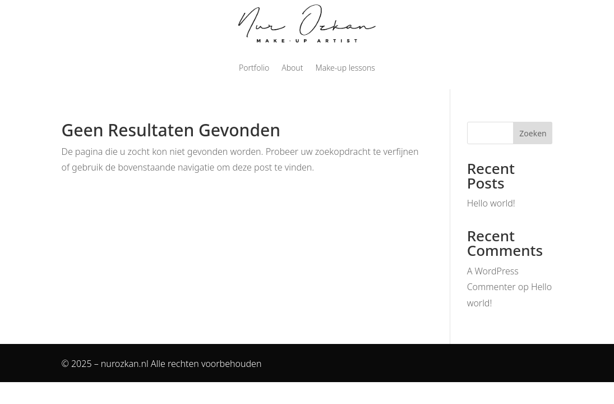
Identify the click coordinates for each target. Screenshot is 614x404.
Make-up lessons (345, 67)
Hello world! (491, 203)
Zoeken (532, 133)
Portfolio (254, 67)
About (292, 67)
